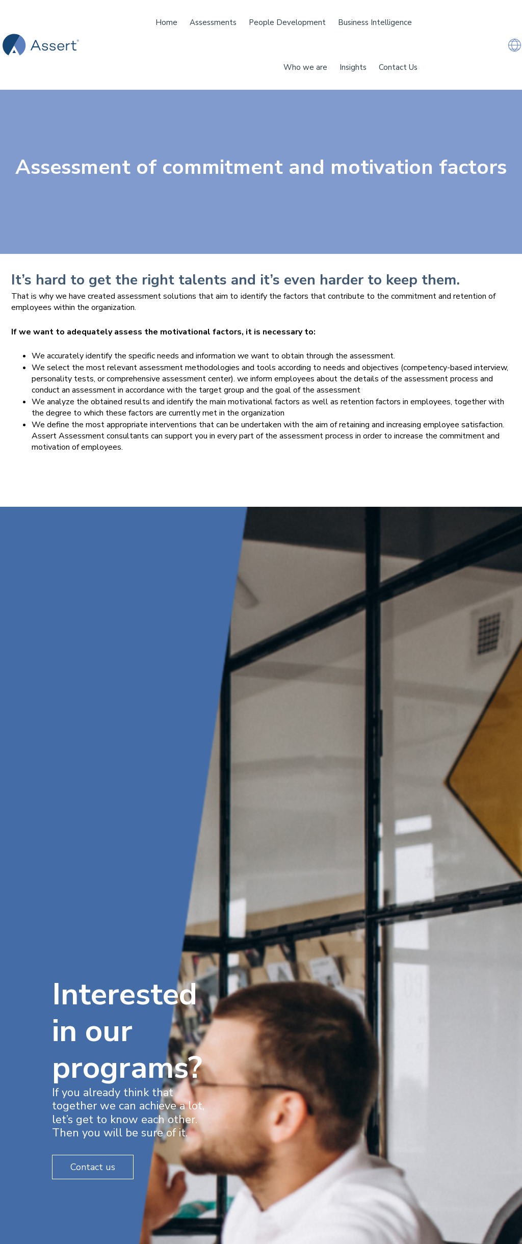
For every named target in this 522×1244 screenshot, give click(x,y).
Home (166, 22)
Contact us (92, 1167)
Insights (353, 67)
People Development (287, 22)
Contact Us (398, 67)
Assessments (213, 22)
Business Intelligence (375, 22)
